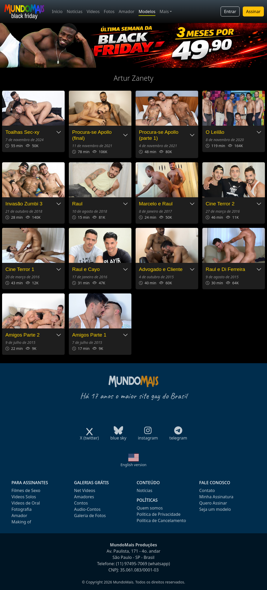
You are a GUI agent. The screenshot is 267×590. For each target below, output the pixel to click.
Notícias (74, 11)
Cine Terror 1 (19, 269)
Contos (81, 503)
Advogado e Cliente (161, 269)
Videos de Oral (25, 503)
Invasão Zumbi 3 (24, 203)
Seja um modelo (215, 509)
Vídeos (93, 11)
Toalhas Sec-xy (22, 132)
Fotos (109, 11)
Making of (21, 522)
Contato (207, 490)
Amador (126, 11)
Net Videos (84, 490)
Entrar (230, 11)
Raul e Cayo (86, 269)
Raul (77, 203)
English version (133, 464)
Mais (164, 11)
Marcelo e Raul (156, 203)
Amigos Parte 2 (22, 335)
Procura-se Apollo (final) (92, 135)
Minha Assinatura (216, 497)
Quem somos (150, 508)
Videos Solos (23, 497)
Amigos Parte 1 (89, 335)
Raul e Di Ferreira (225, 269)
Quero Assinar (213, 503)
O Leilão (215, 132)
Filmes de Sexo (25, 490)
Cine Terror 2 (220, 203)
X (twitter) (89, 436)
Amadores (84, 497)
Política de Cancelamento (161, 520)
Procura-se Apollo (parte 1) (158, 135)
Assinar (253, 11)
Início (57, 11)
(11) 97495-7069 (131, 563)
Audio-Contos (87, 509)
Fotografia (21, 509)
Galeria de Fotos (90, 515)
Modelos (146, 11)
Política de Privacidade (158, 514)
